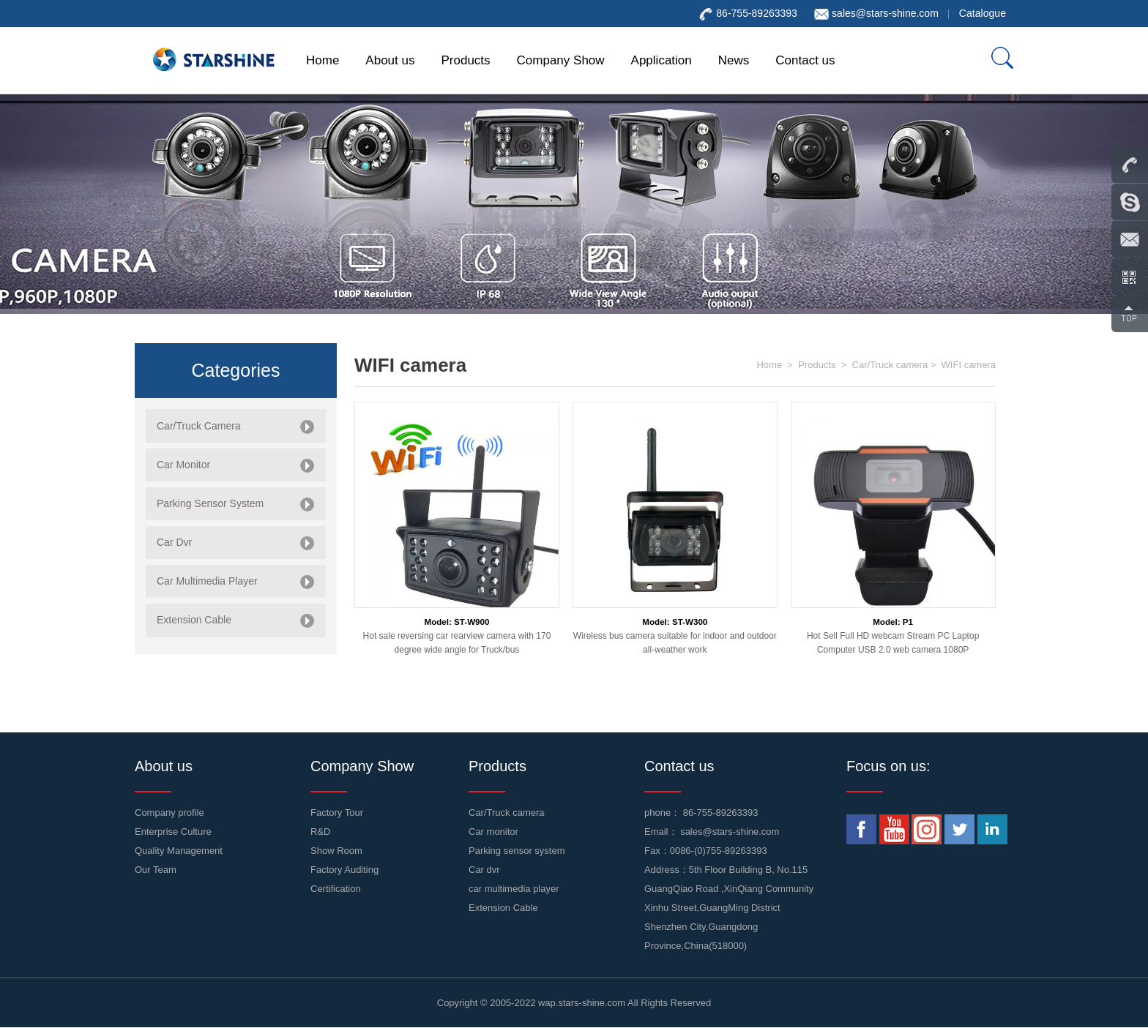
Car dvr (484, 869)
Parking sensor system (517, 850)
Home (322, 60)
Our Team (155, 869)
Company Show (561, 60)
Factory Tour (336, 812)
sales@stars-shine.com (885, 13)
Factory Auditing (344, 869)
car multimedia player (514, 888)
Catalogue (982, 13)
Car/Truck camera (890, 364)
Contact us (805, 60)
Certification (335, 888)
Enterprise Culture (173, 831)
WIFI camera (969, 364)
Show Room (336, 850)
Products (465, 60)
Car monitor (493, 831)
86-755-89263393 (720, 812)
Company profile (169, 812)
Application (661, 60)
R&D (320, 831)
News (734, 60)
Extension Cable (503, 907)
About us (389, 60)
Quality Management (179, 850)
